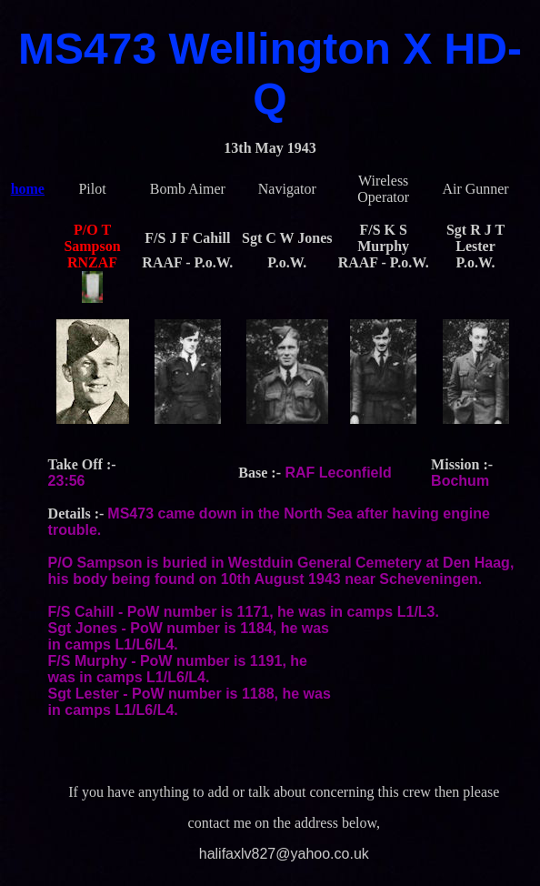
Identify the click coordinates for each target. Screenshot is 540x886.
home (28, 188)
